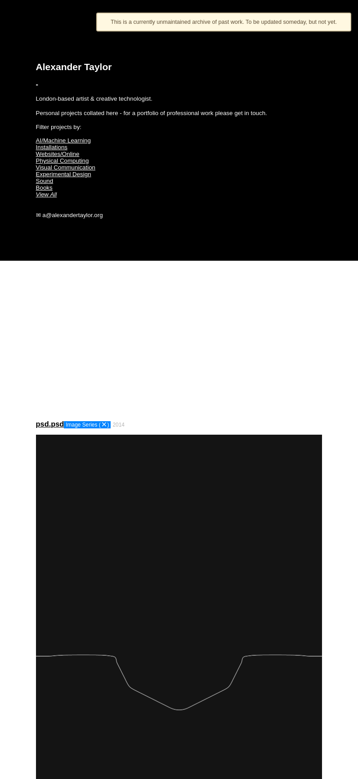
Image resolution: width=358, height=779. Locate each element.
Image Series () (87, 425)
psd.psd (50, 424)
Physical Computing (62, 160)
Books (44, 187)
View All (46, 194)
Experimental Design (63, 174)
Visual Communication (65, 167)
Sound (45, 181)
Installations (51, 147)
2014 (118, 425)
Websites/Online (58, 154)
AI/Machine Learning (63, 140)
